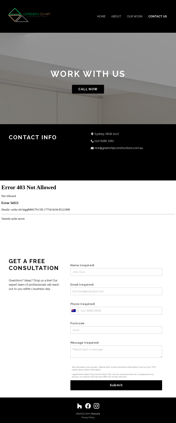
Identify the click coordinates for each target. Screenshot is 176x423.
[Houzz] (79, 406)
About (116, 16)
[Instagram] (96, 406)
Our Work (135, 16)
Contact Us (157, 16)
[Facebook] (88, 406)
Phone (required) (116, 308)
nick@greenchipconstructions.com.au (119, 148)
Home (101, 16)
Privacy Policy (88, 417)
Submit (116, 385)
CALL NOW (88, 89)
